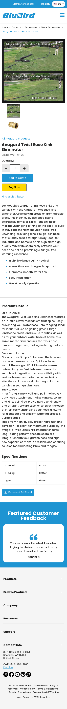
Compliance (24, 692)
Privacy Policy (27, 688)
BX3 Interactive (42, 697)
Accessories (31, 27)
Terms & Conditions (47, 688)
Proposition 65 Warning (46, 692)
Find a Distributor (13, 196)
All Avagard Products (16, 139)
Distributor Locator (23, 4)
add (24, 168)
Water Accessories (50, 27)
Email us (8, 667)
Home (5, 27)
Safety (12, 692)
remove (6, 168)
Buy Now (14, 187)
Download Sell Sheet (18, 492)
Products (16, 27)
